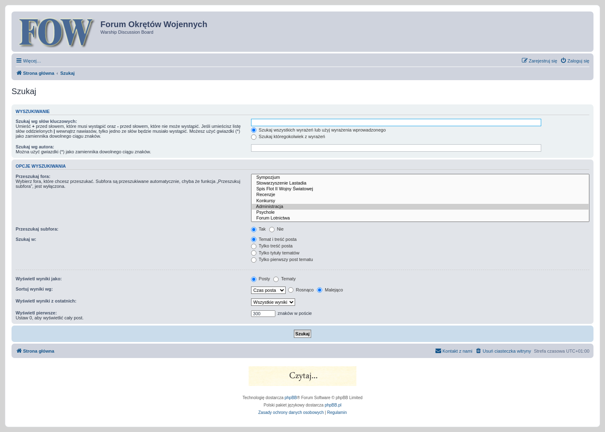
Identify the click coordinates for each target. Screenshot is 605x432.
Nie (276, 228)
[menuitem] (574, 61)
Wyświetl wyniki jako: (39, 278)
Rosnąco (301, 289)
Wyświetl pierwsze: (36, 312)
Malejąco (330, 289)
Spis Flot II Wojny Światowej (420, 189)
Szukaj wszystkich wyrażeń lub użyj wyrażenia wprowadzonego (318, 129)
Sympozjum (420, 177)
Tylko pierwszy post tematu (282, 259)
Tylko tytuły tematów (275, 252)
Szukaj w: (26, 239)
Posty (260, 278)
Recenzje (420, 195)
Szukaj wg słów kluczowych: (46, 121)
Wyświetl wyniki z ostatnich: (46, 300)
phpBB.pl (333, 405)
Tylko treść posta (272, 245)
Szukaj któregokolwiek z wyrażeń (288, 136)
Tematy (284, 278)
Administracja (420, 207)
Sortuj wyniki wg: (34, 288)
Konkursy (420, 201)
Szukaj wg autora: (35, 146)
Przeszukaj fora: (33, 176)
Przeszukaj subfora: (37, 228)
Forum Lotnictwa (420, 218)
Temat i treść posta (274, 239)
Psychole (420, 212)
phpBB (291, 397)
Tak (258, 228)
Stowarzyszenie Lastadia (420, 183)
